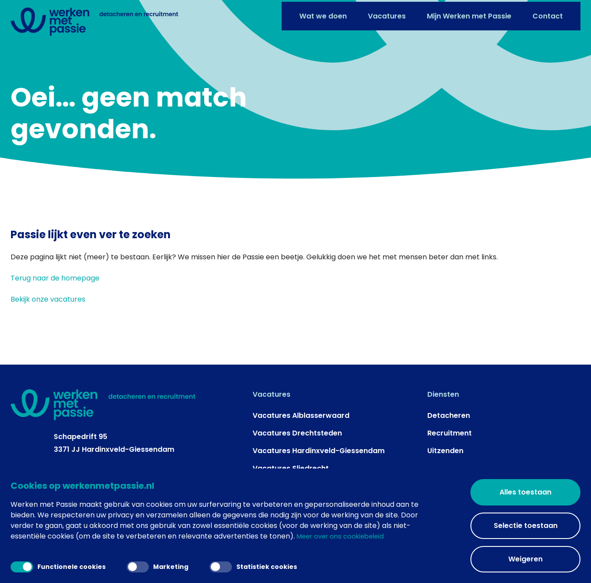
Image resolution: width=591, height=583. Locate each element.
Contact (547, 14)
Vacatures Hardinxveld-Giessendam (319, 455)
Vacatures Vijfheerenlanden (303, 490)
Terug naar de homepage (55, 282)
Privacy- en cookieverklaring (322, 528)
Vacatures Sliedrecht (291, 472)
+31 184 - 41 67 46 (84, 477)
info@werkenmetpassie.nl (101, 489)
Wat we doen (323, 14)
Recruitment (449, 437)
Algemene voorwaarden (413, 528)
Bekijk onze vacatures (48, 303)
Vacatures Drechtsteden (297, 437)
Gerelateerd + (482, 528)
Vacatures (387, 14)
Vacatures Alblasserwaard (301, 419)
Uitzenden (445, 455)
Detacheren (448, 419)
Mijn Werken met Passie (469, 14)
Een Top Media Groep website (222, 528)
